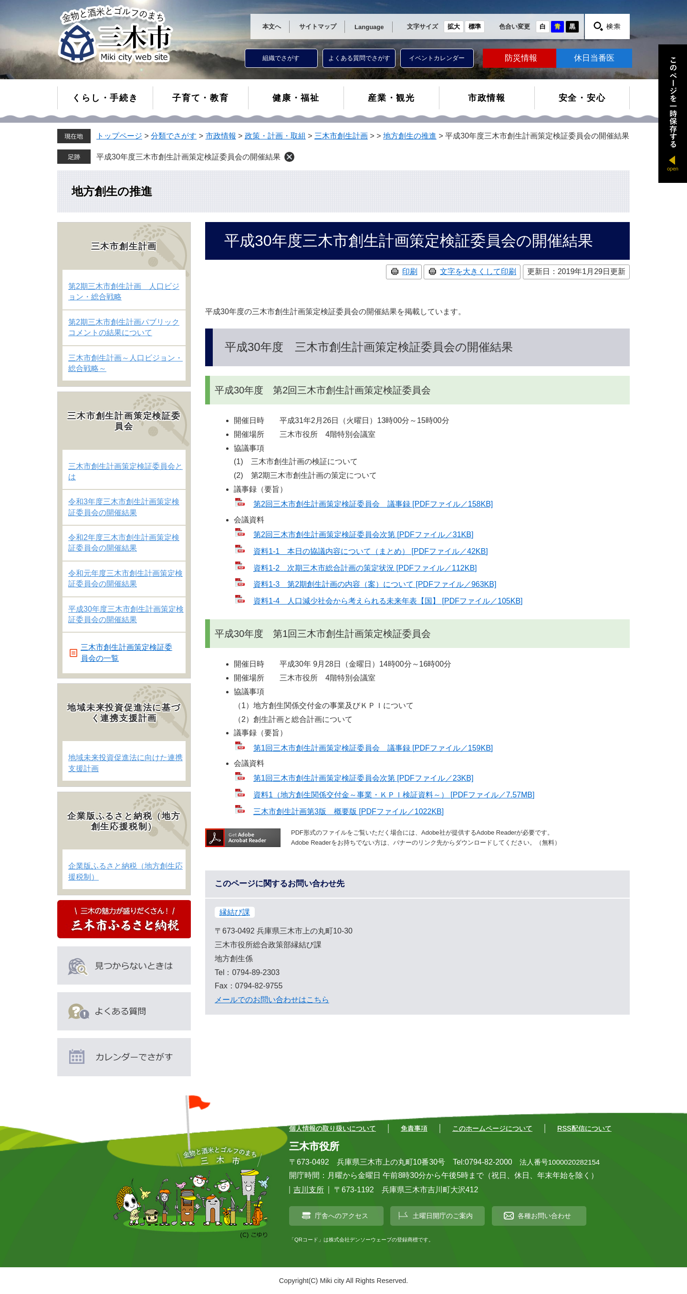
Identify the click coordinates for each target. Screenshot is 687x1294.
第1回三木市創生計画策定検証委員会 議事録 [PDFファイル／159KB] (373, 748)
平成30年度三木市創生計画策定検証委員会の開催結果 (188, 157)
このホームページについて (492, 1128)
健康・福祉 (296, 98)
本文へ (271, 26)
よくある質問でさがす (359, 58)
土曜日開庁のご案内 (443, 1216)
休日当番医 (594, 58)
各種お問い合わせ (544, 1216)
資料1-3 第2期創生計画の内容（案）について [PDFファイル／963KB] (374, 584)
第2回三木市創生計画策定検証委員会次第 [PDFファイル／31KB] (363, 534)
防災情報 (521, 58)
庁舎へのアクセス (341, 1216)
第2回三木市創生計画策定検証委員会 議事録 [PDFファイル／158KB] (373, 504)
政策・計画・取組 (275, 136)
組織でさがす (281, 58)
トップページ (119, 136)
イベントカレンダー (437, 58)
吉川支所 (308, 1190)
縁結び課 (234, 912)
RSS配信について (584, 1128)
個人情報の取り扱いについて (332, 1128)
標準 (474, 26)
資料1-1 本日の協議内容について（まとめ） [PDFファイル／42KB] (370, 551)
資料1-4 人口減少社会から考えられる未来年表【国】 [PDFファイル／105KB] (388, 601)
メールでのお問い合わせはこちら (272, 1000)
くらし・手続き (105, 98)
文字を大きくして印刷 (478, 271)
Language (369, 27)
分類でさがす (174, 136)
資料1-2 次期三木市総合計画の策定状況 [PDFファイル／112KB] (365, 568)
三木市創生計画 (341, 136)
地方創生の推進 (410, 136)
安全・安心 (582, 98)
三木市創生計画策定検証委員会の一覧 (126, 652)
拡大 (454, 26)
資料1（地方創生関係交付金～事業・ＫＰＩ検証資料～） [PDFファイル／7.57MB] (393, 795)
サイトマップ (317, 26)
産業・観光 (391, 98)
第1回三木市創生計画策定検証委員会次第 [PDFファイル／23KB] (363, 778)
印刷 (409, 271)
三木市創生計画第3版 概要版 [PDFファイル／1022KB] (348, 811)
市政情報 (487, 98)
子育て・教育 (200, 98)
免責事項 (414, 1128)
